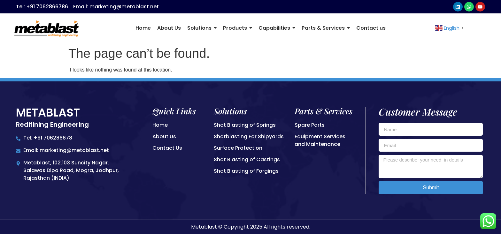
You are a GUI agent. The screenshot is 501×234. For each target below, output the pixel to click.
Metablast (48, 112)
